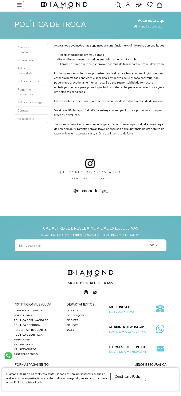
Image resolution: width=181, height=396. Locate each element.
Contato (23, 110)
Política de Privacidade (25, 70)
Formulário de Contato (127, 349)
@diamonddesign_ (90, 190)
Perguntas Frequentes (25, 92)
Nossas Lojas (26, 60)
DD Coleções (75, 315)
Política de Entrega (29, 102)
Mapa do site (25, 118)
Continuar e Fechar (128, 376)
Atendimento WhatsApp (127, 329)
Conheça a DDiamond (24, 49)
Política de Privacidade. (28, 382)
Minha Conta (23, 339)
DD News (72, 325)
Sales (70, 329)
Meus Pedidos (23, 344)
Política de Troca (152, 26)
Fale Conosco (121, 309)
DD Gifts (72, 320)
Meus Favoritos (25, 349)
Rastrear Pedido (26, 354)
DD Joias (72, 310)
